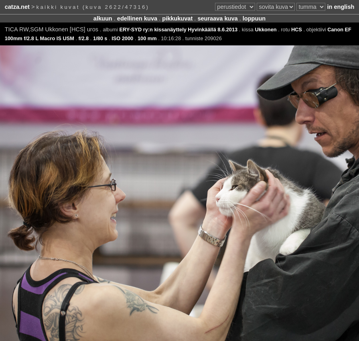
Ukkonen (266, 30)
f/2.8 (84, 38)
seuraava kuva (217, 18)
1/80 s (100, 38)
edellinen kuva (137, 18)
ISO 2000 (122, 38)
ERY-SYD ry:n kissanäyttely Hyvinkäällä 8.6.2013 (178, 30)
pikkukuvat (177, 18)
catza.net (17, 7)
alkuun (102, 18)
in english (340, 7)
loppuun (254, 18)
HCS (296, 30)
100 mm (147, 38)
